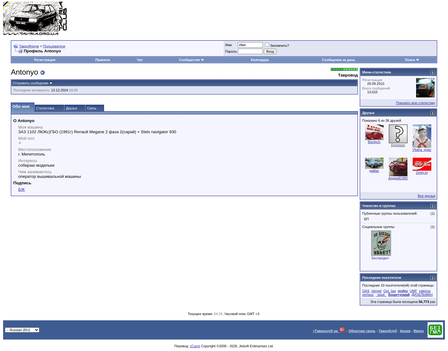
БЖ (21, 189)
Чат (140, 60)
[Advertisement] (332, 19)
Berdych (374, 142)
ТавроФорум (29, 46)
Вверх (419, 331)
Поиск (412, 60)
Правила (102, 60)
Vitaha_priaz (421, 149)
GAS (365, 291)
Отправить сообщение (30, 83)
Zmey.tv (422, 172)
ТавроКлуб (388, 331)
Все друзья (426, 196)
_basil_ (381, 294)
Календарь (260, 60)
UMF (413, 291)
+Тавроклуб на (329, 331)
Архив (405, 331)
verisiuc (368, 294)
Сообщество (191, 60)
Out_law (389, 291)
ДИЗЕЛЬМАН (422, 294)
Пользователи (54, 46)
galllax (374, 171)
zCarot (195, 346)
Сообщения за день (338, 60)
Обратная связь (362, 331)
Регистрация (44, 60)
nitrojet (376, 291)
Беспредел (380, 258)
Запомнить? (277, 45)
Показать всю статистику (415, 103)
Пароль (231, 51)
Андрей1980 (398, 178)
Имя (228, 45)
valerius (425, 291)
